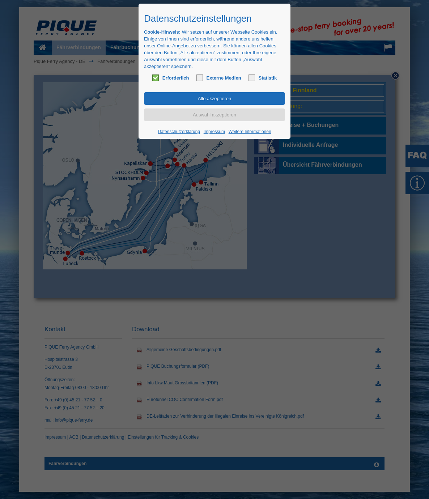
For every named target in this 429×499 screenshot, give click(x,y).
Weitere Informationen (250, 131)
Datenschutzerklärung (179, 131)
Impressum (214, 131)
